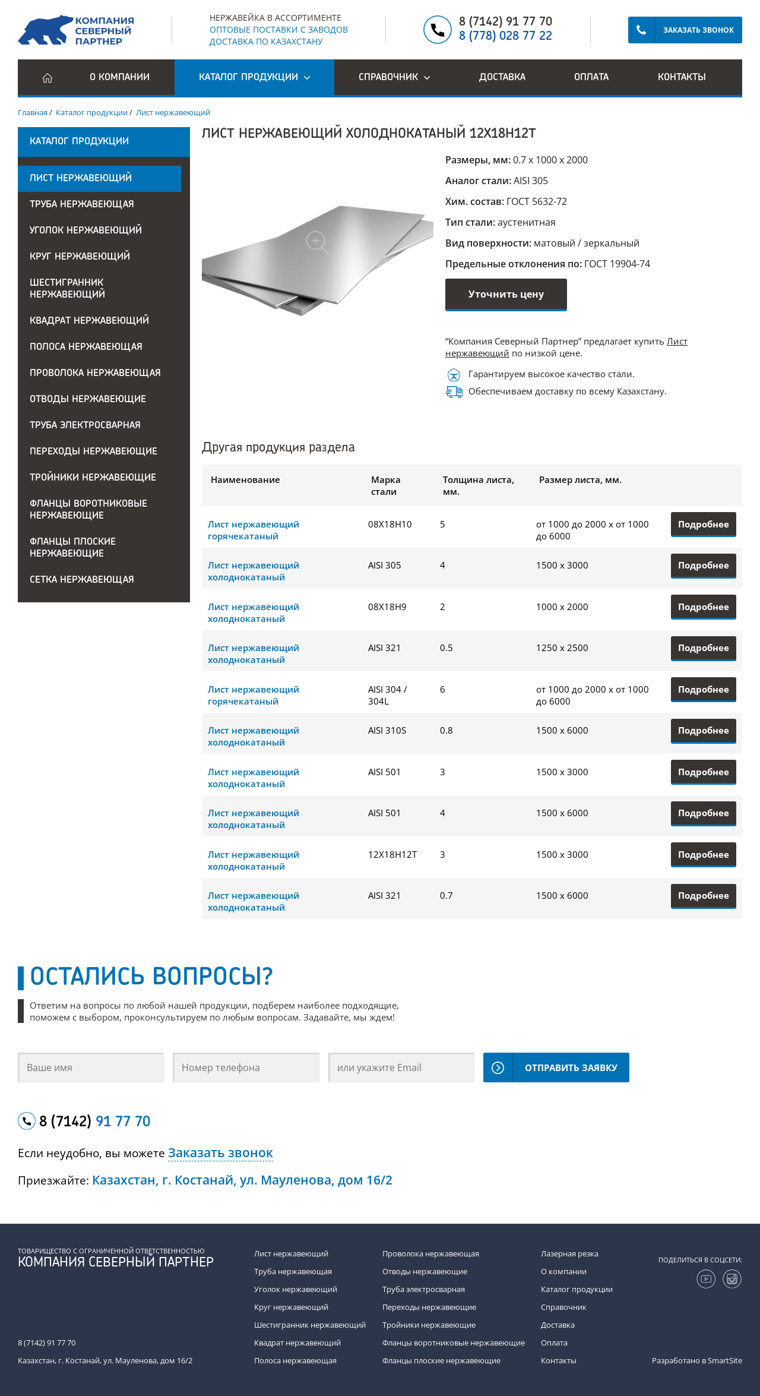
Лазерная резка (569, 1253)
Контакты (682, 78)
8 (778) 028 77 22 (505, 37)
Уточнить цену (506, 294)
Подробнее (703, 524)
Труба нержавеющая (82, 205)
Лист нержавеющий (81, 179)
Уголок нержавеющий (86, 231)
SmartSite (725, 1360)
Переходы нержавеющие (93, 452)
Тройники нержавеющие (93, 478)
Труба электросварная (85, 426)
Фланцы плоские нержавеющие (73, 548)
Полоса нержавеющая (86, 347)
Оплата (591, 78)
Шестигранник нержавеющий (67, 289)
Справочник (564, 1307)
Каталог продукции (577, 1289)
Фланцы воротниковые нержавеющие (88, 510)
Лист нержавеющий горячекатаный (253, 530)
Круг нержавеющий (80, 257)
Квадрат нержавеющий (89, 321)
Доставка (502, 78)
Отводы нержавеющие (88, 400)
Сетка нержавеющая (82, 580)
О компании (120, 78)
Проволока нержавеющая (95, 373)
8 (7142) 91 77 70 (505, 23)
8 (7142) (94, 1123)
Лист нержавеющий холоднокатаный (253, 571)
